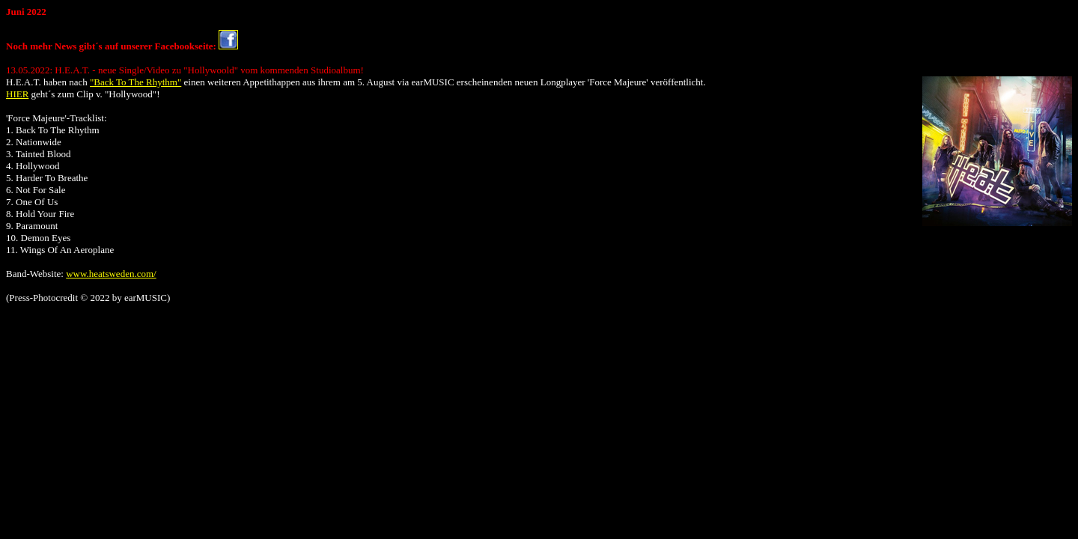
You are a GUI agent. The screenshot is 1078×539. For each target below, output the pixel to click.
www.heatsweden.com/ (111, 273)
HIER (17, 94)
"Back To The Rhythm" (135, 82)
